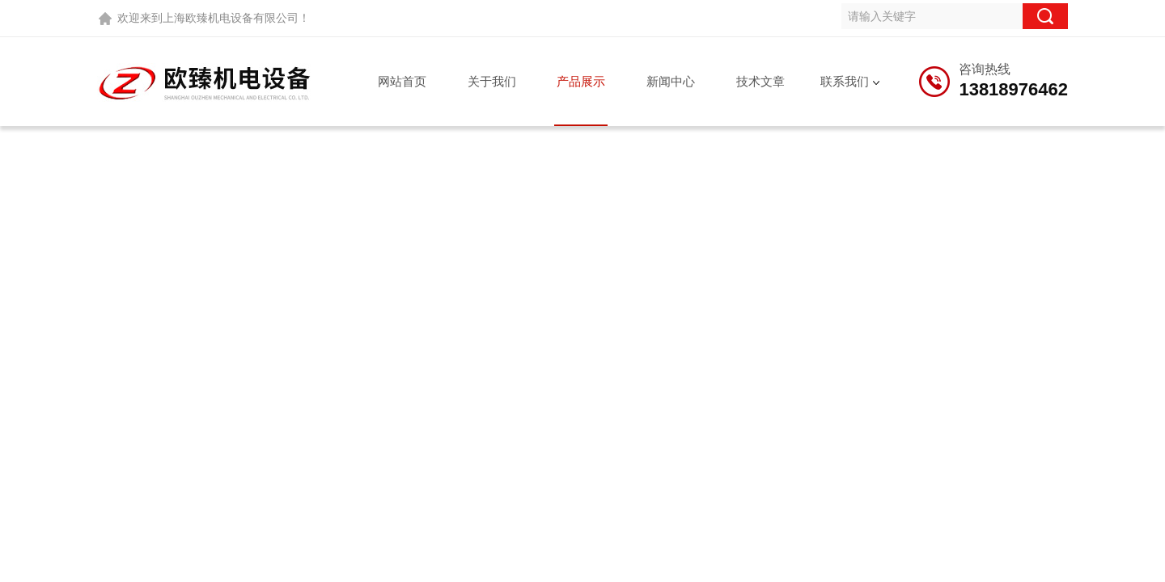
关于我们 (492, 81)
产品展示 (581, 81)
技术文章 (760, 81)
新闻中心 (670, 81)
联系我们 (844, 81)
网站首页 (402, 81)
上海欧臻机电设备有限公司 (231, 17)
